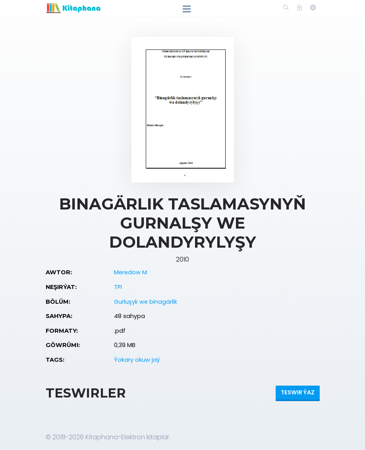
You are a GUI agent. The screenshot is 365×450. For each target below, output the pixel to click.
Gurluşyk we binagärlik (145, 302)
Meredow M (130, 272)
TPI (118, 287)
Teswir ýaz (298, 392)
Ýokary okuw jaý (137, 360)
